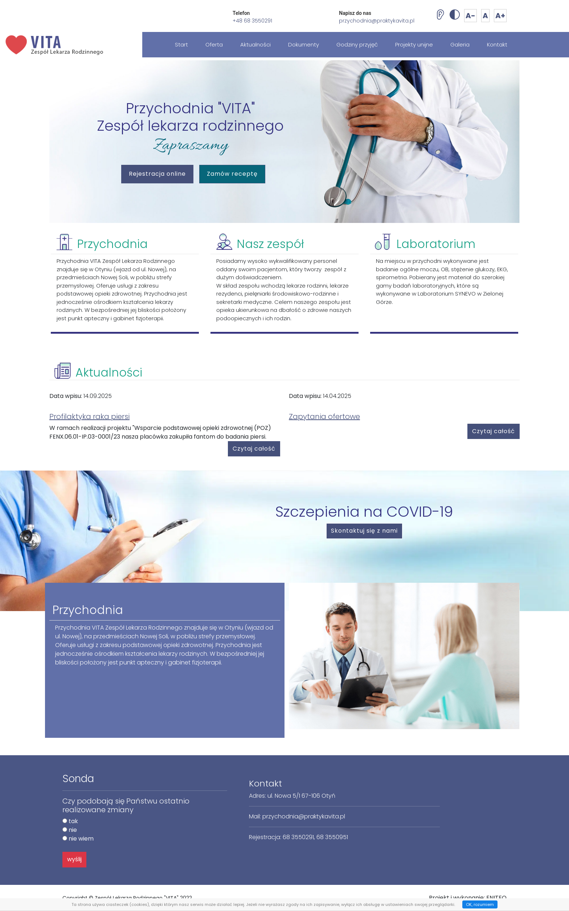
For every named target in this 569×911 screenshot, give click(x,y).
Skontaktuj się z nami (364, 530)
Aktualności (255, 44)
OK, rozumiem (480, 904)
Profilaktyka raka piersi (89, 416)
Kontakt (497, 44)
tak (73, 821)
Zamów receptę (232, 174)
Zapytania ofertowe (324, 416)
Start (181, 44)
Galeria (460, 44)
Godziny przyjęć (357, 44)
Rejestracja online (161, 173)
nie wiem (81, 838)
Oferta (214, 44)
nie (73, 830)
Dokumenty (303, 44)
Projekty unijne (414, 44)
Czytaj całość (254, 448)
